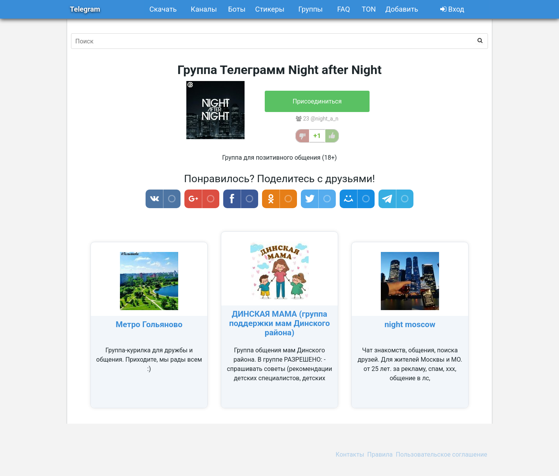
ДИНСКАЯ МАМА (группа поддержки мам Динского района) (279, 323)
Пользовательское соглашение (442, 454)
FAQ (343, 9)
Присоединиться (317, 101)
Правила (379, 454)
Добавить (401, 9)
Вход (452, 9)
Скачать (163, 9)
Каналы (204, 9)
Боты (236, 9)
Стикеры (270, 9)
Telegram (85, 9)
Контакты (350, 454)
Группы (311, 9)
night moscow (409, 324)
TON (369, 9)
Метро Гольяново (149, 324)
